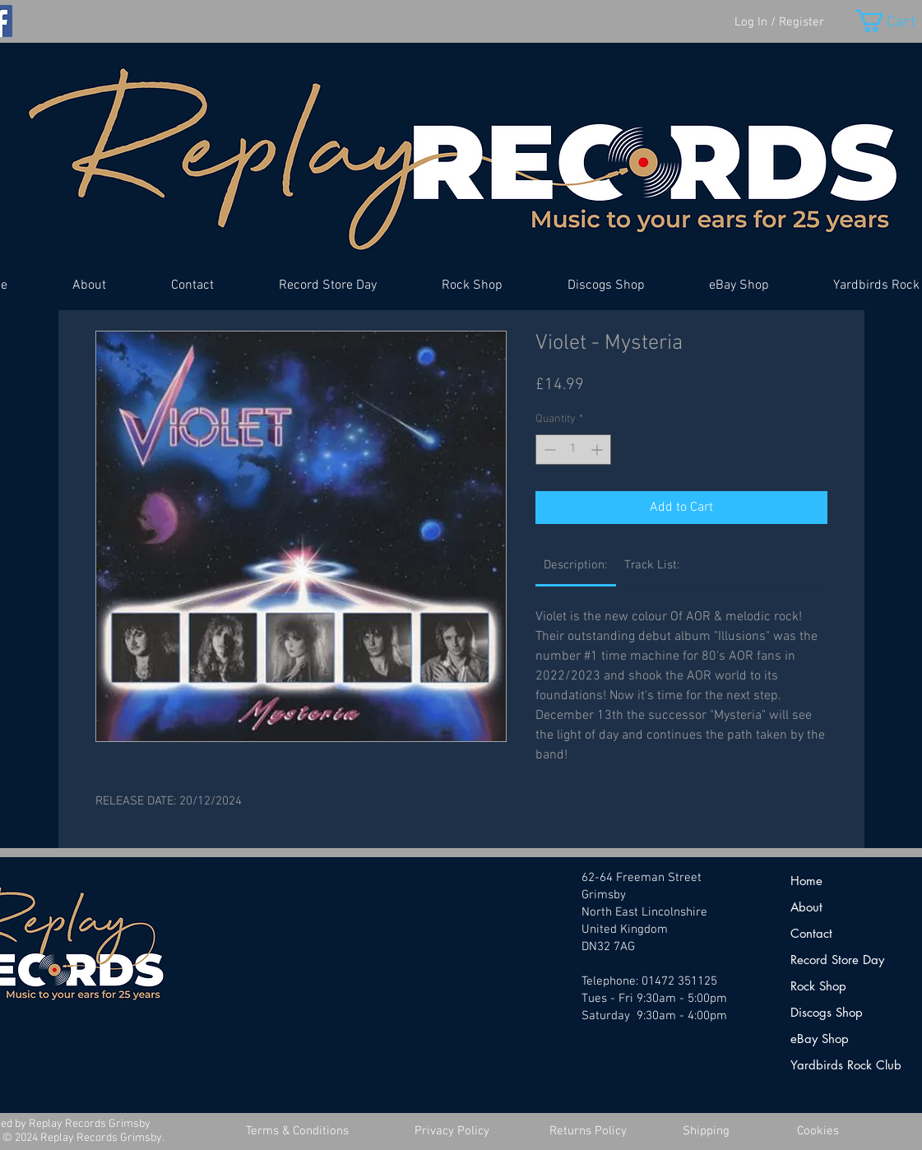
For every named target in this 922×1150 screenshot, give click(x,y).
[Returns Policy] (588, 1131)
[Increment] (598, 449)
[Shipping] (706, 1131)
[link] (575, 565)
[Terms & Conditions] (297, 1131)
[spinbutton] (573, 449)
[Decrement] (548, 449)
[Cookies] (818, 1131)
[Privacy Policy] (452, 1131)
